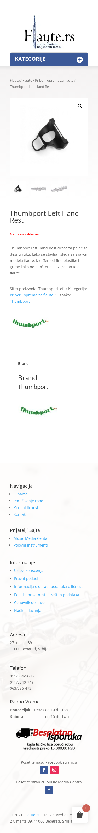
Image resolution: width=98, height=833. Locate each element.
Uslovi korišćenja (28, 570)
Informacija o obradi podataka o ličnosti (49, 586)
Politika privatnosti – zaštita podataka (46, 594)
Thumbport (20, 301)
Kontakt (20, 514)
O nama (20, 494)
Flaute (15, 80)
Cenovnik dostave (29, 602)
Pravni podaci (26, 578)
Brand (23, 363)
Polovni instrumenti (31, 545)
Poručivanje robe (28, 500)
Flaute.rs (32, 814)
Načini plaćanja (27, 610)
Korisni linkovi (26, 507)
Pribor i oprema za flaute (54, 80)
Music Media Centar (31, 538)
